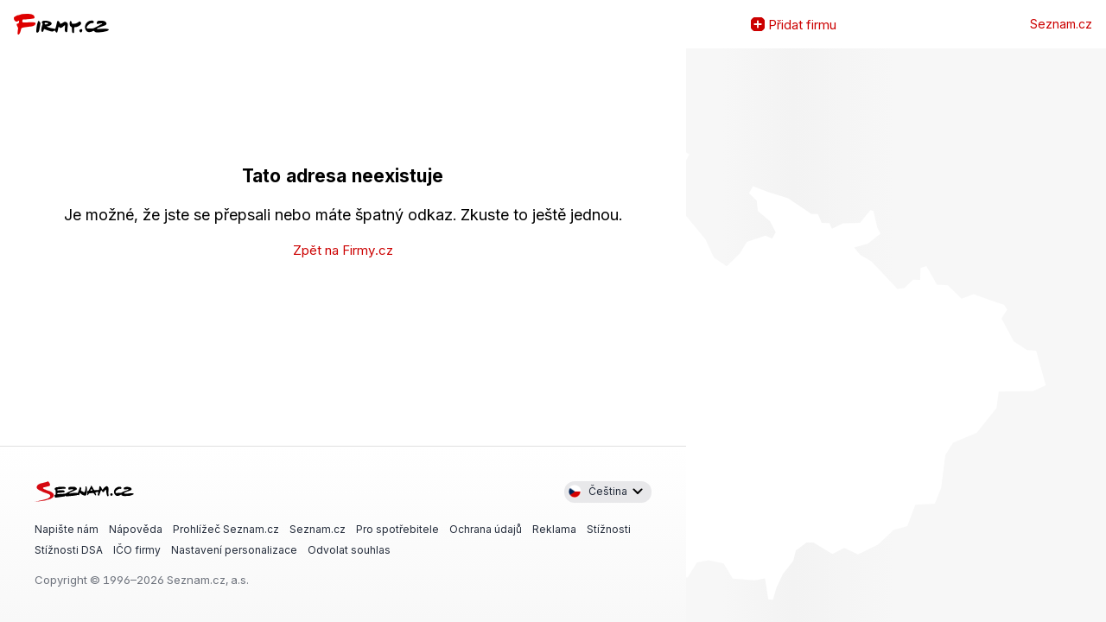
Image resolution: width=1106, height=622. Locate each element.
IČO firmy (137, 549)
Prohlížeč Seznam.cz (226, 528)
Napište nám (67, 528)
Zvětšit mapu (700, 335)
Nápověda (135, 528)
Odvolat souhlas (349, 549)
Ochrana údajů (485, 528)
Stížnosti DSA (69, 549)
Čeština (597, 491)
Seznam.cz (1061, 24)
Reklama (554, 528)
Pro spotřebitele (397, 528)
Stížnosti (609, 528)
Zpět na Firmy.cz (343, 250)
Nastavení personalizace (234, 549)
